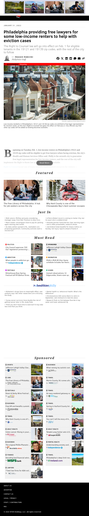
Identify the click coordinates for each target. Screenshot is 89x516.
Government (13, 64)
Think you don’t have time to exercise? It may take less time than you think (24, 305)
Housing (23, 64)
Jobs (9, 378)
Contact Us (8, 494)
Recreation (52, 257)
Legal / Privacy (10, 498)
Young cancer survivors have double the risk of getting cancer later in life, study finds (22, 301)
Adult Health (12, 429)
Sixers (50, 270)
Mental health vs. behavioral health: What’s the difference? (63, 292)
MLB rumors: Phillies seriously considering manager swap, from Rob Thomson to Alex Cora (22, 219)
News (18, 17)
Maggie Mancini (24, 57)
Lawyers (10, 468)
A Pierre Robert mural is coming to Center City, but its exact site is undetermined (64, 219)
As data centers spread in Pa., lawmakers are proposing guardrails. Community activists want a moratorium (23, 229)
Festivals (11, 270)
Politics (10, 244)
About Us (7, 485)
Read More (44, 163)
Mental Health (53, 442)
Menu (85, 18)
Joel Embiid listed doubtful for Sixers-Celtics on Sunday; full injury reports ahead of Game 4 (63, 228)
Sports (10, 365)
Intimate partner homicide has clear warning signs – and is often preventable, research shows (64, 223)
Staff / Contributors (13, 502)
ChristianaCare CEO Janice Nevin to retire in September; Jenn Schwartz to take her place (62, 297)
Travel (50, 378)
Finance (10, 455)
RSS (5, 506)
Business (51, 365)
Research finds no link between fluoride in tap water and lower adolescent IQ (62, 301)
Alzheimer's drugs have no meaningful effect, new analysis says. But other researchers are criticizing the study (23, 293)
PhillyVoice (5, 18)
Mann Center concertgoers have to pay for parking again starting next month (24, 223)
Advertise (8, 490)
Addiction (11, 257)
